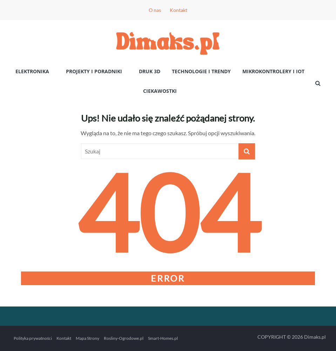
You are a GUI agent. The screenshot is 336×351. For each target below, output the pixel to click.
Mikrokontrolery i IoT (273, 71)
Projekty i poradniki (94, 71)
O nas (155, 10)
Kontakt (178, 10)
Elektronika (32, 71)
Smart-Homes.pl (163, 338)
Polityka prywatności (33, 338)
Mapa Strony (87, 338)
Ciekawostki (160, 91)
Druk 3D (149, 71)
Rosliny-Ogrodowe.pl (123, 338)
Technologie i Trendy (201, 71)
